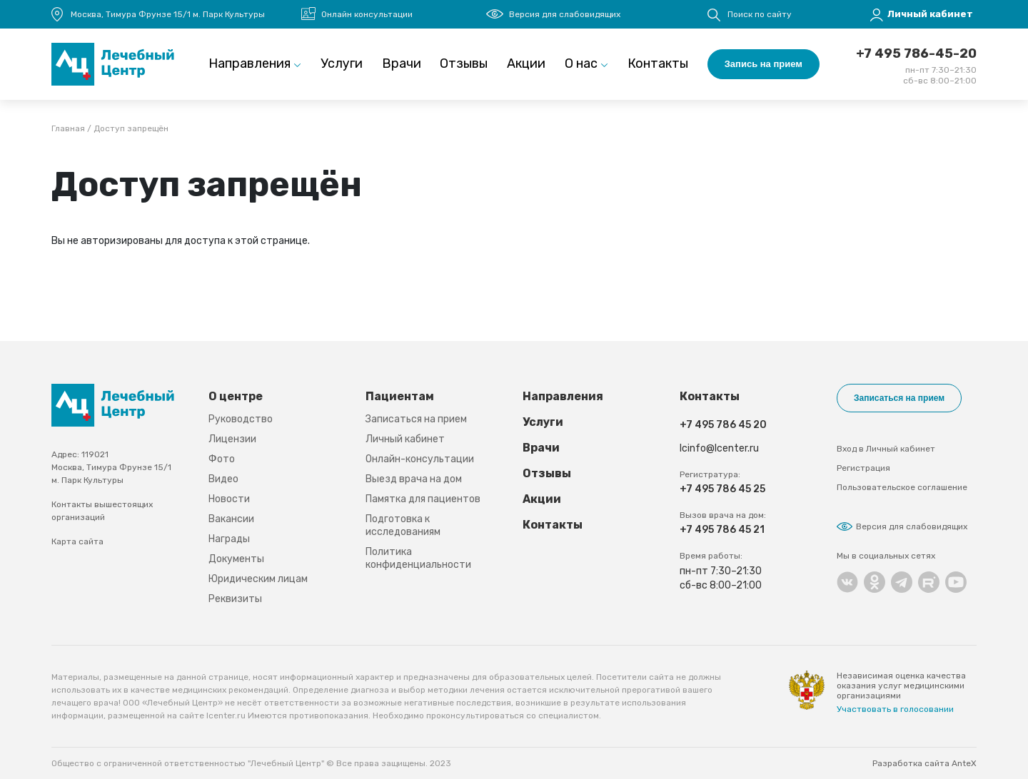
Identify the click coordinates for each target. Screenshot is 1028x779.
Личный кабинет (405, 439)
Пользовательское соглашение (902, 487)
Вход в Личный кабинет (886, 449)
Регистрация (863, 468)
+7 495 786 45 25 (722, 489)
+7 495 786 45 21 (722, 530)
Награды (229, 539)
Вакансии (231, 519)
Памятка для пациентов (423, 499)
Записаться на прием (416, 419)
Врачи (401, 63)
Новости (229, 499)
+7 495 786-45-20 (916, 53)
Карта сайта (77, 541)
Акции (526, 63)
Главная (68, 129)
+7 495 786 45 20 (723, 425)
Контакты (658, 63)
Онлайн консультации (367, 14)
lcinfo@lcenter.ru (719, 448)
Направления (249, 63)
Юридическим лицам (258, 579)
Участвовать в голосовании (895, 709)
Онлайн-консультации (420, 459)
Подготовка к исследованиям (403, 525)
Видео (223, 479)
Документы (236, 559)
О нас (581, 63)
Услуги (342, 63)
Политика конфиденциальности (418, 558)
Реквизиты (235, 599)
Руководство (240, 419)
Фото (221, 459)
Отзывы (464, 63)
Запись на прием (763, 63)
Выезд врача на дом (414, 479)
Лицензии (232, 439)
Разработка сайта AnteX (924, 763)
